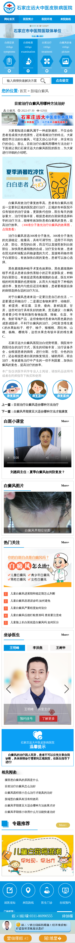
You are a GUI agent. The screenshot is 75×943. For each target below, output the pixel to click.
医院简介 (28, 19)
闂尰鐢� (53, 938)
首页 (23, 91)
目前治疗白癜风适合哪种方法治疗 (36, 404)
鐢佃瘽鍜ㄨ (17, 938)
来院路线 (65, 19)
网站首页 (9, 19)
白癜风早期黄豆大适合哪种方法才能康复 (41, 411)
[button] (34, 36)
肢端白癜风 (40, 91)
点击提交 (62, 80)
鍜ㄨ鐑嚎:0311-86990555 (32, 916)
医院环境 (47, 19)
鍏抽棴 (67, 916)
